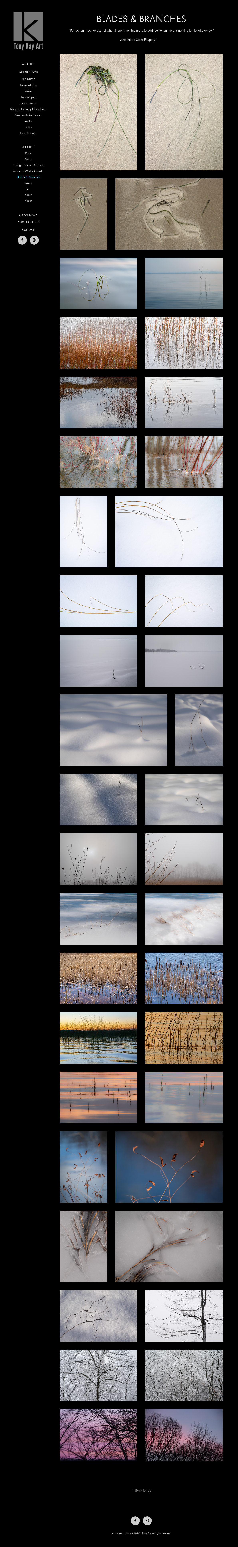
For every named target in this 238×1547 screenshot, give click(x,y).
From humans (28, 133)
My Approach (28, 214)
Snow (28, 195)
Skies (28, 159)
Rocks (28, 121)
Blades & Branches (28, 177)
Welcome (28, 64)
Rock (28, 153)
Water (28, 91)
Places (28, 201)
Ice (28, 189)
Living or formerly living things (28, 109)
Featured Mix (28, 85)
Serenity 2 (28, 79)
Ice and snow (28, 103)
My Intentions (28, 71)
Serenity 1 (28, 147)
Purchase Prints (28, 222)
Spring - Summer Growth (28, 165)
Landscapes (28, 97)
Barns (28, 127)
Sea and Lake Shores (28, 115)
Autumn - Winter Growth (28, 171)
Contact (28, 230)
